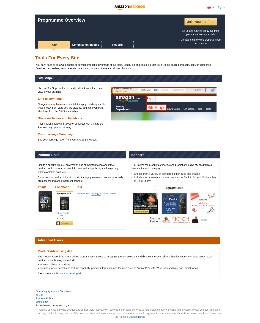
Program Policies (45, 298)
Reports (117, 44)
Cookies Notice (136, 316)
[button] (211, 7)
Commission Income (85, 44)
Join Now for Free (201, 22)
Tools (53, 44)
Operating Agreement (48, 291)
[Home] (130, 7)
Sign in (221, 7)
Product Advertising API (69, 273)
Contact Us (42, 301)
